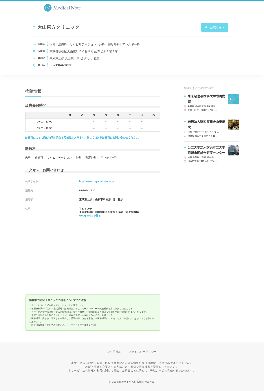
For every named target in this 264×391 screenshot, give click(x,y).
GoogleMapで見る (90, 215)
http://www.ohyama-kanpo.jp (96, 181)
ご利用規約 (114, 351)
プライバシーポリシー (143, 351)
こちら (74, 325)
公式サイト (214, 27)
